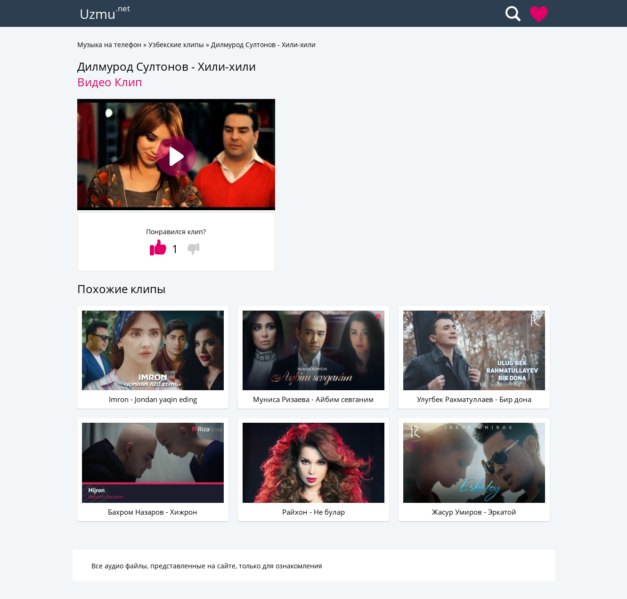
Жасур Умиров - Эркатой (474, 512)
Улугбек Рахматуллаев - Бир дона (474, 399)
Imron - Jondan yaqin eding (153, 399)
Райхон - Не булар (313, 512)
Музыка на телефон (109, 44)
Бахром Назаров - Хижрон (152, 512)
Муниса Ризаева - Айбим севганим (313, 399)
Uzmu (97, 13)
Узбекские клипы (176, 44)
